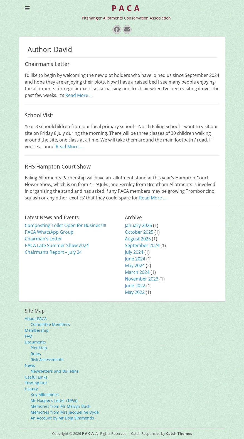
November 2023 (141, 279)
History (31, 388)
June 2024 (135, 259)
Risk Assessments (47, 359)
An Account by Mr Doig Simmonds (62, 418)
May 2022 (135, 292)
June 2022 (135, 285)
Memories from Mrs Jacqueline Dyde (65, 412)
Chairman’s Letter (47, 64)
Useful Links (36, 377)
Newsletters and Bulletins (55, 371)
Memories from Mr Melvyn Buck (60, 406)
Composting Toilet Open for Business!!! (65, 225)
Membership (37, 330)
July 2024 (134, 252)
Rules (36, 353)
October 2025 (139, 232)
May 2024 (135, 265)
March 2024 (137, 272)
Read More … (79, 95)
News (30, 365)
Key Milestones (45, 394)
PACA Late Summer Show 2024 (57, 245)
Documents (35, 342)
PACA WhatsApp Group (49, 232)
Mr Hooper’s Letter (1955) (54, 400)
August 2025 (138, 239)
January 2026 (138, 225)
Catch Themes (179, 433)
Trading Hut (36, 383)
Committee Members (50, 324)
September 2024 (142, 245)
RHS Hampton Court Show (58, 166)
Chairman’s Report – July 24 (53, 252)
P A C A (126, 8)
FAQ (28, 336)
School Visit (39, 115)
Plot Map (39, 347)
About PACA (36, 318)
